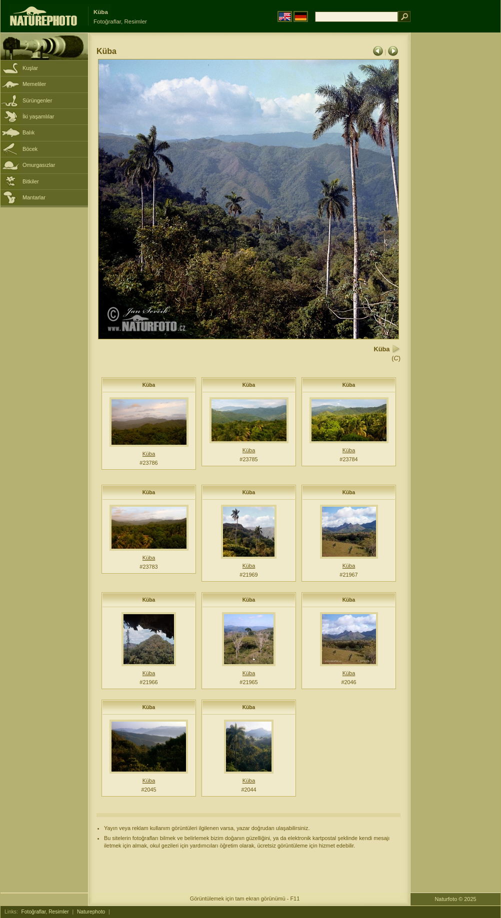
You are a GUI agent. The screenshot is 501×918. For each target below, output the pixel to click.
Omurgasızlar (38, 165)
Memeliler (34, 84)
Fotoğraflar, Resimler (45, 912)
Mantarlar (34, 197)
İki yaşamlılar (38, 116)
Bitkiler (30, 181)
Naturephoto (91, 912)
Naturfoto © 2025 (455, 899)
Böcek (30, 149)
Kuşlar (30, 68)
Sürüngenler (37, 100)
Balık (28, 132)
